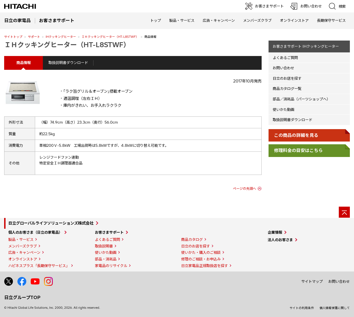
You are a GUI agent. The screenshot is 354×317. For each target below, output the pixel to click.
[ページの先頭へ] (344, 212)
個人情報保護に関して (334, 308)
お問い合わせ (283, 68)
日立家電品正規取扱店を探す (204, 265)
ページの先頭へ (244, 189)
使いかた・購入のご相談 (201, 252)
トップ (155, 20)
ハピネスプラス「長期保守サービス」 (38, 265)
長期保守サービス (331, 20)
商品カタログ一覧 (287, 88)
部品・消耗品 (105, 259)
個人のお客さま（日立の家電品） (35, 232)
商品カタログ (192, 239)
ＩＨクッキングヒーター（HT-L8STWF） (110, 37)
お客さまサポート (109, 232)
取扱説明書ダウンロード (68, 62)
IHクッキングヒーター (61, 37)
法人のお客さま (280, 240)
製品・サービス (20, 239)
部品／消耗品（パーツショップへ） (301, 99)
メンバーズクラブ (257, 20)
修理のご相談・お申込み (201, 259)
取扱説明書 (104, 246)
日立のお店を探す (287, 78)
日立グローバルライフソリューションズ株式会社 (50, 223)
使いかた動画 (283, 109)
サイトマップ (312, 281)
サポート (34, 37)
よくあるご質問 (285, 57)
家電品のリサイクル (111, 265)
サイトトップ (13, 37)
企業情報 (275, 232)
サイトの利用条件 (302, 308)
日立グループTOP (22, 297)
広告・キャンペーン (24, 252)
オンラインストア (294, 20)
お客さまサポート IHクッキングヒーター (306, 46)
